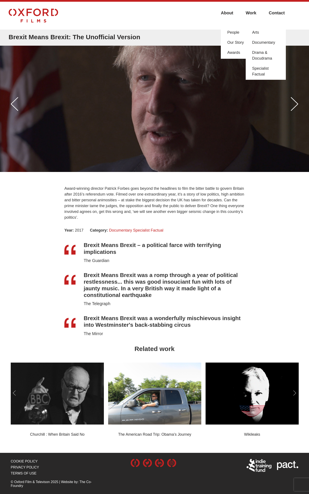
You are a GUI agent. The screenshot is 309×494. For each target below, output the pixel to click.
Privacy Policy (25, 467)
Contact (277, 13)
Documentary (120, 230)
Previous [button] (14, 104)
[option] (154, 105)
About (227, 13)
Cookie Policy (24, 461)
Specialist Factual (148, 230)
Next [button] (294, 104)
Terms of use (23, 473)
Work (251, 13)
